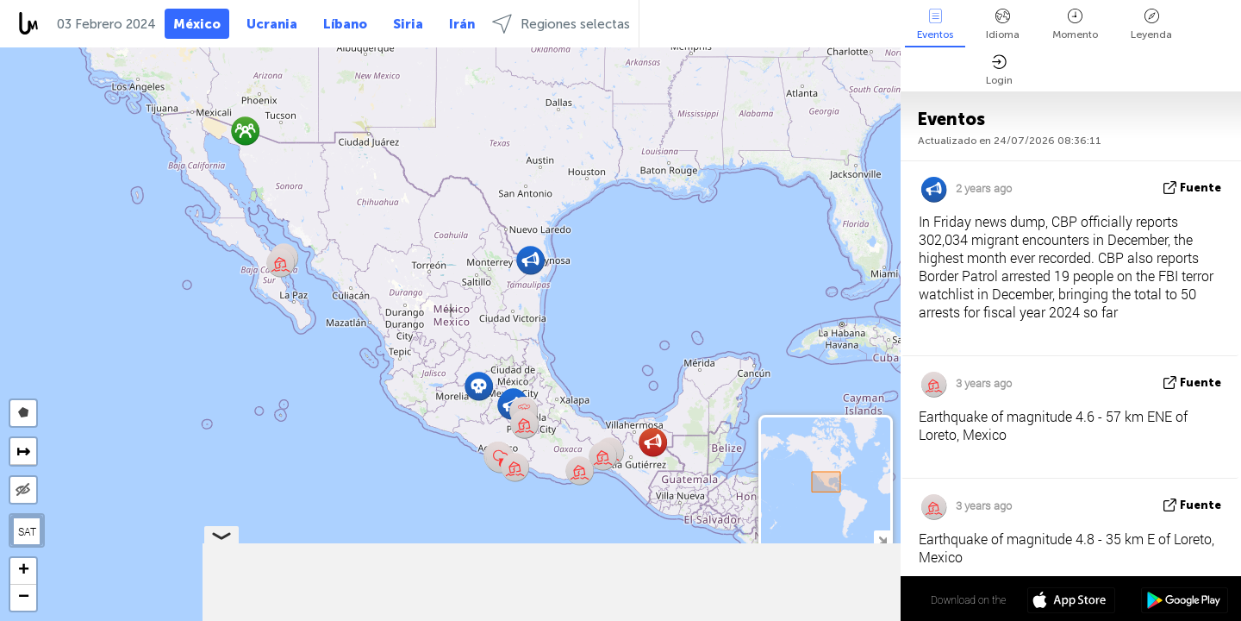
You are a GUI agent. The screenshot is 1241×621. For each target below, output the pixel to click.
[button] (515, 467)
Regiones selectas (561, 24)
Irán (462, 24)
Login (999, 70)
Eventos (935, 25)
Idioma (1003, 25)
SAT (27, 531)
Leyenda (1151, 25)
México (197, 24)
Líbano (345, 24)
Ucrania (271, 24)
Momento (1075, 25)
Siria (408, 24)
